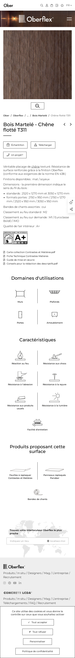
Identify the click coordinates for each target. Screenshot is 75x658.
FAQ (32, 603)
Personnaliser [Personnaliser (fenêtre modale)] (37, 641)
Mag (47, 573)
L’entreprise (60, 573)
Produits (9, 573)
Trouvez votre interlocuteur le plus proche (36, 532)
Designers (34, 573)
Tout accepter (37, 622)
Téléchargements (15, 603)
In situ (21, 573)
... (27, 115)
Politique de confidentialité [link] (37, 651)
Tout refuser (37, 631)
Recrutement (12, 577)
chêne (35, 166)
